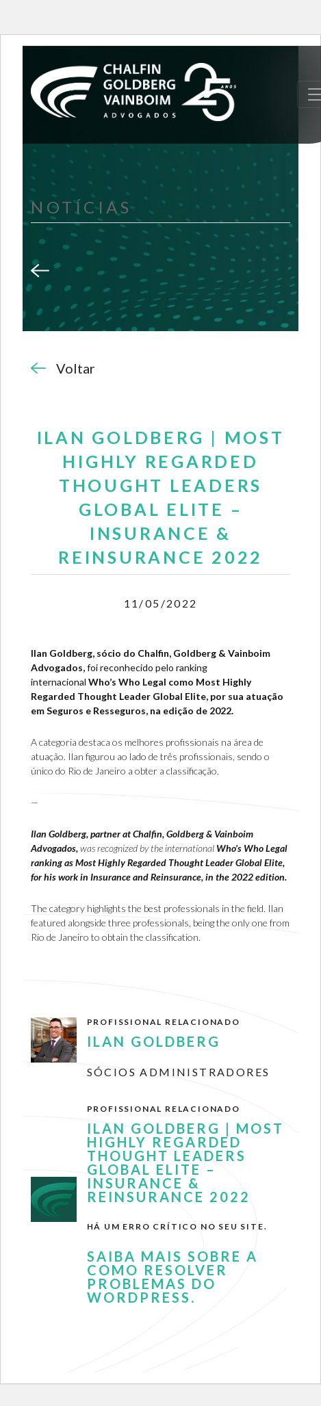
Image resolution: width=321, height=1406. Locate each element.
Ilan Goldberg (153, 1041)
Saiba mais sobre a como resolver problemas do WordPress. (172, 1276)
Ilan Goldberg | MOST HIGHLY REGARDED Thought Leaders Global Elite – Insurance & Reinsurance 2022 (185, 1162)
